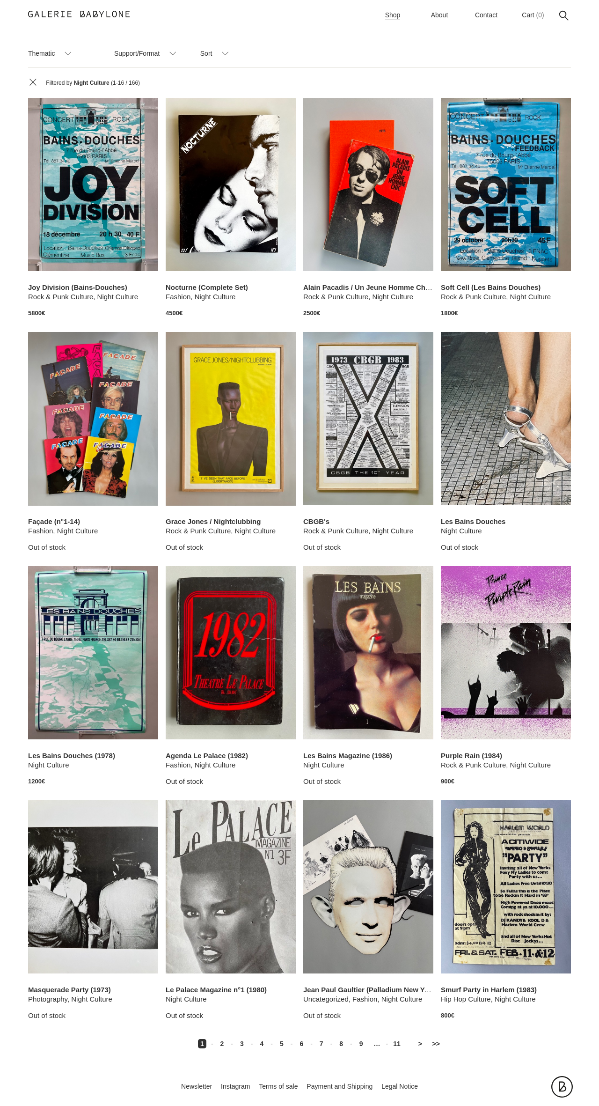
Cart (528, 15)
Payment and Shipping (340, 1086)
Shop (393, 15)
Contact (486, 15)
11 (397, 1043)
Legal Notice (399, 1086)
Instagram (235, 1086)
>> (436, 1043)
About (439, 15)
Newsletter (196, 1086)
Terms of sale (278, 1086)
